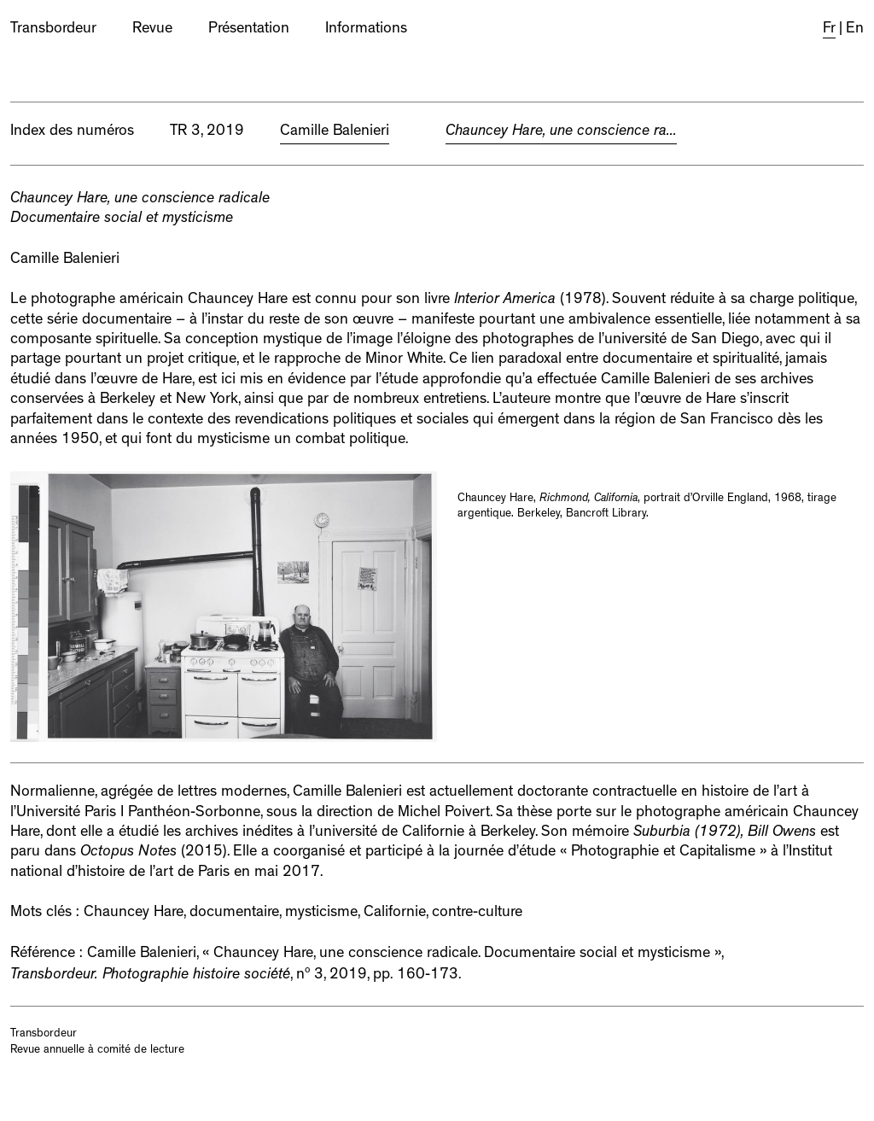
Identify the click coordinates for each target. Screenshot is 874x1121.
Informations (366, 30)
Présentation (248, 30)
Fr (829, 30)
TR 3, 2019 (207, 132)
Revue (152, 30)
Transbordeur (53, 30)
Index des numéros (72, 132)
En (855, 30)
